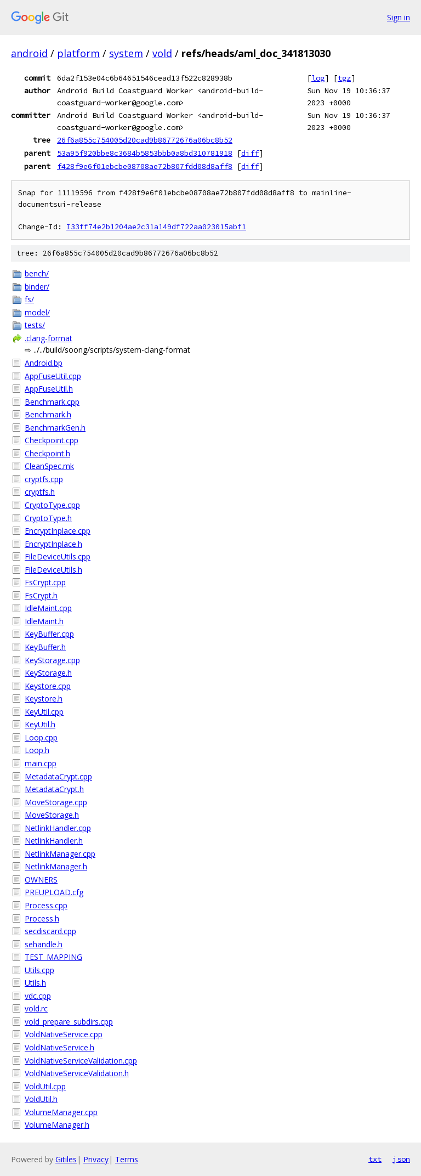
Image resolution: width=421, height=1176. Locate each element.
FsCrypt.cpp (45, 582)
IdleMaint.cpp (48, 608)
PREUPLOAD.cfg (54, 892)
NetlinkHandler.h (54, 840)
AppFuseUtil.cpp (53, 376)
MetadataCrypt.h (54, 789)
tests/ (35, 325)
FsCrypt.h (41, 595)
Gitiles (66, 1159)
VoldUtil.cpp (45, 1086)
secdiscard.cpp (50, 931)
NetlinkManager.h (56, 866)
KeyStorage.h (48, 673)
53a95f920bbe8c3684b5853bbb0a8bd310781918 (144, 153)
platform (78, 53)
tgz (344, 78)
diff (250, 153)
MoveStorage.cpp (56, 802)
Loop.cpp (41, 737)
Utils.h (35, 982)
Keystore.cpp (48, 686)
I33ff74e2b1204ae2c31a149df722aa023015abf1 (156, 226)
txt (375, 1159)
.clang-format (48, 338)
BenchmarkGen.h (55, 427)
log (318, 78)
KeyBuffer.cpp (49, 634)
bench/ (37, 273)
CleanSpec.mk (49, 466)
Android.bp (43, 363)
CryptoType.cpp (52, 505)
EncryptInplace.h (53, 544)
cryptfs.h (40, 492)
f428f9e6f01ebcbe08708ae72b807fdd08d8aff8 (144, 166)
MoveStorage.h (52, 815)
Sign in (398, 17)
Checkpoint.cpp (51, 440)
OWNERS (41, 879)
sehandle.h (43, 944)
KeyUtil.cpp (44, 711)
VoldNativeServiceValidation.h (77, 1073)
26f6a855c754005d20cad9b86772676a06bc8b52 (144, 140)
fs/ (29, 299)
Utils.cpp (39, 970)
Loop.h (37, 750)
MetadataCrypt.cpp (58, 776)
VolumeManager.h (57, 1125)
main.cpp (40, 763)
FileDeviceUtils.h (53, 569)
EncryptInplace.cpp (57, 530)
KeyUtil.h (40, 724)
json (401, 1159)
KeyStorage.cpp (52, 660)
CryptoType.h (48, 518)
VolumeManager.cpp (61, 1112)
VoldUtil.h (41, 1099)
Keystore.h (43, 698)
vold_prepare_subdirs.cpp (69, 1021)
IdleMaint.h (44, 621)
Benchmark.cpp (52, 402)
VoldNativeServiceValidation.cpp (81, 1060)
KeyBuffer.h (45, 647)
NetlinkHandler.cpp (58, 828)
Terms (126, 1159)
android (29, 53)
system (126, 53)
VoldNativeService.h (59, 1047)
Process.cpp (46, 905)
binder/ (37, 286)
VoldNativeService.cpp (64, 1034)
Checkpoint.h (47, 453)
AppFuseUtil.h (49, 388)
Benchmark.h (48, 414)
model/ (37, 312)
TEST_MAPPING (53, 957)
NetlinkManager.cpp (60, 854)
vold (162, 53)
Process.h (42, 918)
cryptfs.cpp (44, 479)
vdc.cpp (38, 996)
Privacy (96, 1159)
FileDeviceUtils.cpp (57, 556)
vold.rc (36, 1008)
